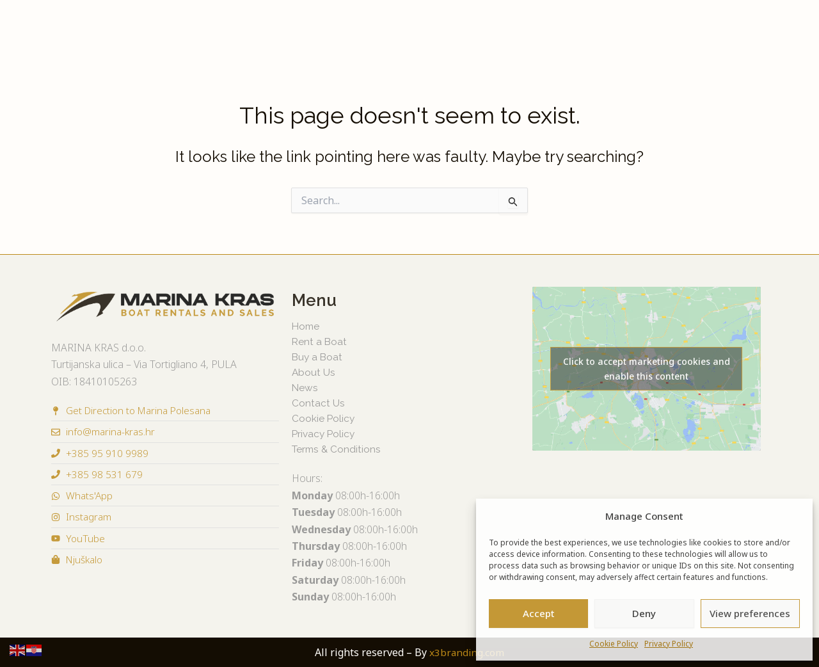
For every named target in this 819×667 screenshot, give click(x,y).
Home (306, 326)
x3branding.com (467, 652)
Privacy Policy (668, 643)
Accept (539, 613)
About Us (677, 27)
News (625, 27)
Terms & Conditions (338, 449)
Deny (644, 613)
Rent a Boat (79, 27)
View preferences (750, 613)
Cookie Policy (613, 643)
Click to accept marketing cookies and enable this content (646, 368)
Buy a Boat (149, 27)
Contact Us (742, 27)
